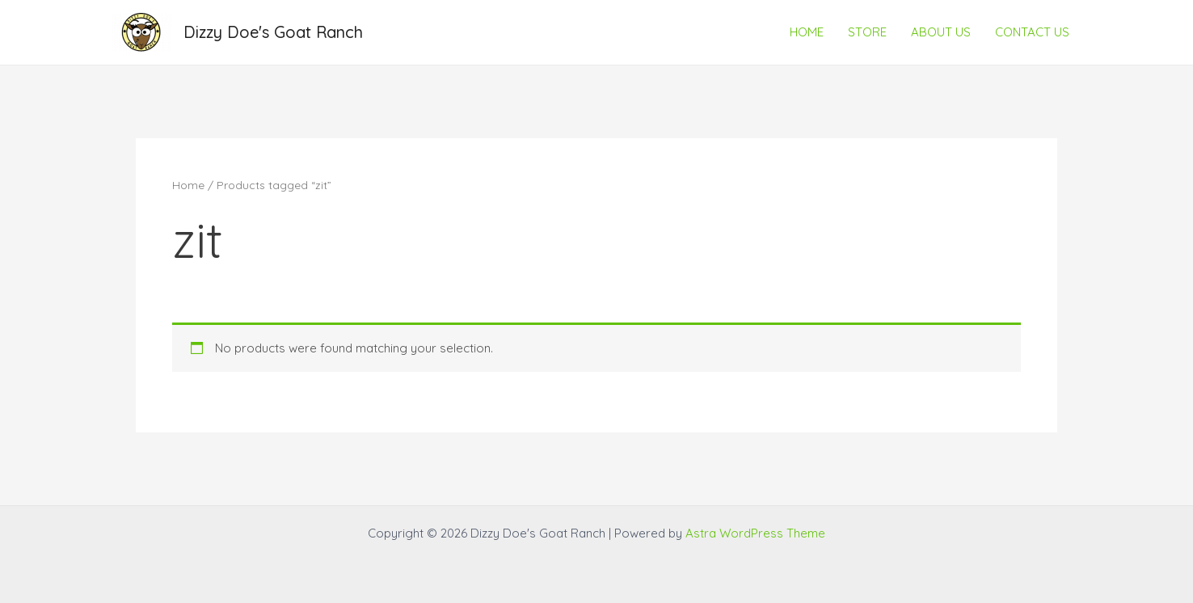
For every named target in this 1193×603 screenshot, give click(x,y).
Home (188, 185)
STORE (867, 32)
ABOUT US (941, 32)
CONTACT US (1032, 32)
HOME (807, 32)
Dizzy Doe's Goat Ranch (273, 32)
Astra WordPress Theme (755, 533)
